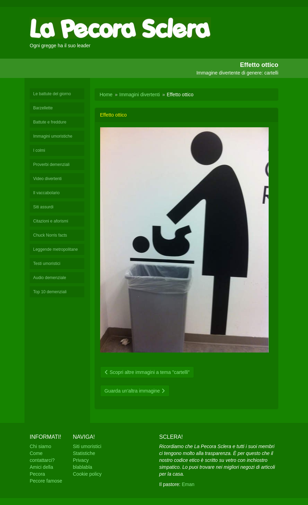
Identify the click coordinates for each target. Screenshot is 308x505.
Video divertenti (47, 178)
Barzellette (43, 108)
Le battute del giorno (52, 93)
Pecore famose (46, 481)
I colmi (39, 150)
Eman (188, 484)
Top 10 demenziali (50, 291)
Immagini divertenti (139, 94)
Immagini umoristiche (52, 136)
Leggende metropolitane (55, 249)
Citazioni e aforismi (50, 221)
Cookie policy (87, 474)
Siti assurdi (43, 207)
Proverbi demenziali (51, 164)
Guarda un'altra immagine (135, 391)
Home (106, 94)
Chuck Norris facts (50, 235)
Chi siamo (40, 446)
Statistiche (84, 453)
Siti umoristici (87, 446)
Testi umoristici (46, 263)
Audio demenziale (49, 277)
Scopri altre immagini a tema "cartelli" (147, 372)
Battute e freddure (49, 122)
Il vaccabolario (46, 192)
